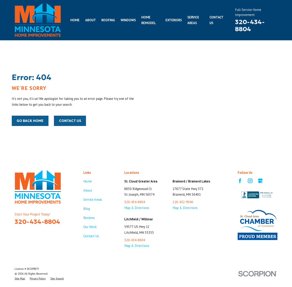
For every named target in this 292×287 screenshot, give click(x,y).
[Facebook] (240, 180)
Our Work (90, 227)
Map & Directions (136, 208)
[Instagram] (250, 180)
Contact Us (70, 121)
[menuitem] (20, 278)
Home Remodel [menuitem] (148, 20)
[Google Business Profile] (260, 180)
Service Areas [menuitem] (193, 20)
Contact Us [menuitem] (216, 20)
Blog (86, 208)
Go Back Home (30, 121)
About (87, 190)
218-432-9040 (183, 202)
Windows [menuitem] (128, 20)
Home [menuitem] (74, 20)
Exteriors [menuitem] (173, 20)
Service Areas (92, 199)
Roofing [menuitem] (108, 20)
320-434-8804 (250, 25)
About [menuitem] (90, 20)
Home (87, 181)
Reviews (89, 218)
